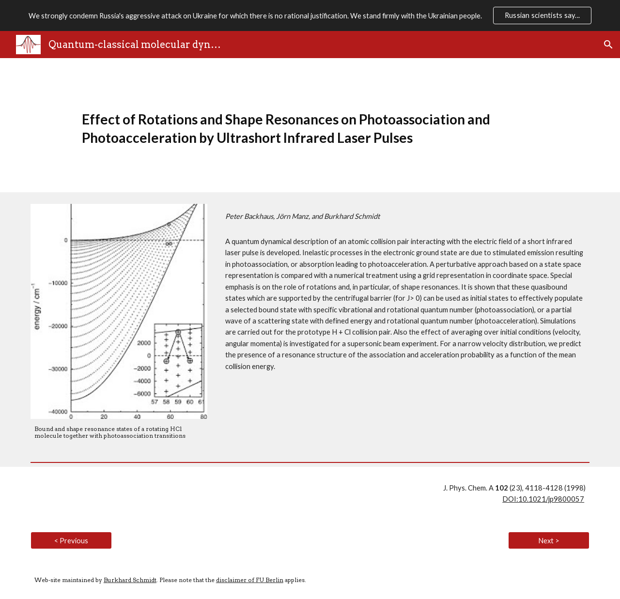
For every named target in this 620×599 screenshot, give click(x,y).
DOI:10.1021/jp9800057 (543, 499)
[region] (310, 15)
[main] (310, 125)
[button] (608, 44)
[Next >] (549, 540)
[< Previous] (71, 540)
